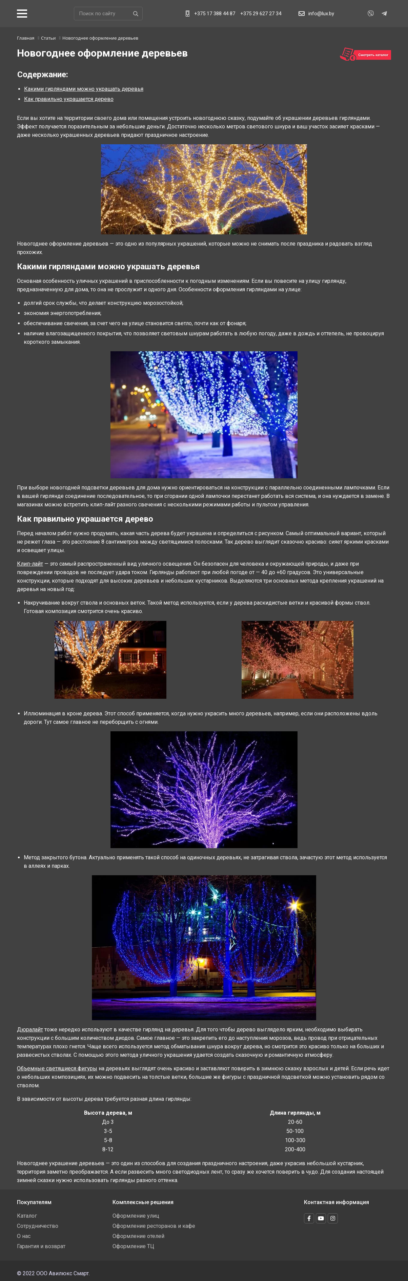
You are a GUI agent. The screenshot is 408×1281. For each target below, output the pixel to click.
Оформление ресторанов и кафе (154, 1226)
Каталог (27, 1216)
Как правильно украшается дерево (69, 99)
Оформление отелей (138, 1236)
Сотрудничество (37, 1226)
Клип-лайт (30, 564)
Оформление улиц (136, 1216)
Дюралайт (30, 1029)
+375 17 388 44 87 (214, 13)
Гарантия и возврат (41, 1246)
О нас (23, 1236)
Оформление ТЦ (133, 1246)
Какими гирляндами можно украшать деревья (83, 89)
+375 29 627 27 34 (260, 13)
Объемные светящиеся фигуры (57, 1068)
